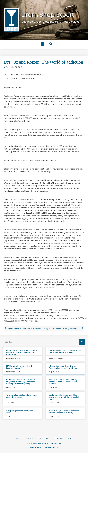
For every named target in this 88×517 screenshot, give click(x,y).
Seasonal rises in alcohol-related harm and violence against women (65, 351)
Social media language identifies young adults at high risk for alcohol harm (64, 397)
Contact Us (43, 438)
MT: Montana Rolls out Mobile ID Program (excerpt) (19, 367)
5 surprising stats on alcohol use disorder (19, 411)
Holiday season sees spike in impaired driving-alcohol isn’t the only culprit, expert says (22, 352)
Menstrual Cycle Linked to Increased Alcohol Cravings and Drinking (64, 411)
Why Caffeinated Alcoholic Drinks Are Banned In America (21, 396)
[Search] (82, 342)
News (69, 438)
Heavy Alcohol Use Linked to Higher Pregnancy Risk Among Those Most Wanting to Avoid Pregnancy (20, 381)
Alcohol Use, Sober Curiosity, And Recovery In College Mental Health (63, 367)
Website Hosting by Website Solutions (44, 447)
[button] (42, 44)
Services (30, 438)
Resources (58, 438)
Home (18, 438)
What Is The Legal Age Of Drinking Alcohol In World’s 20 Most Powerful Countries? (63, 381)
